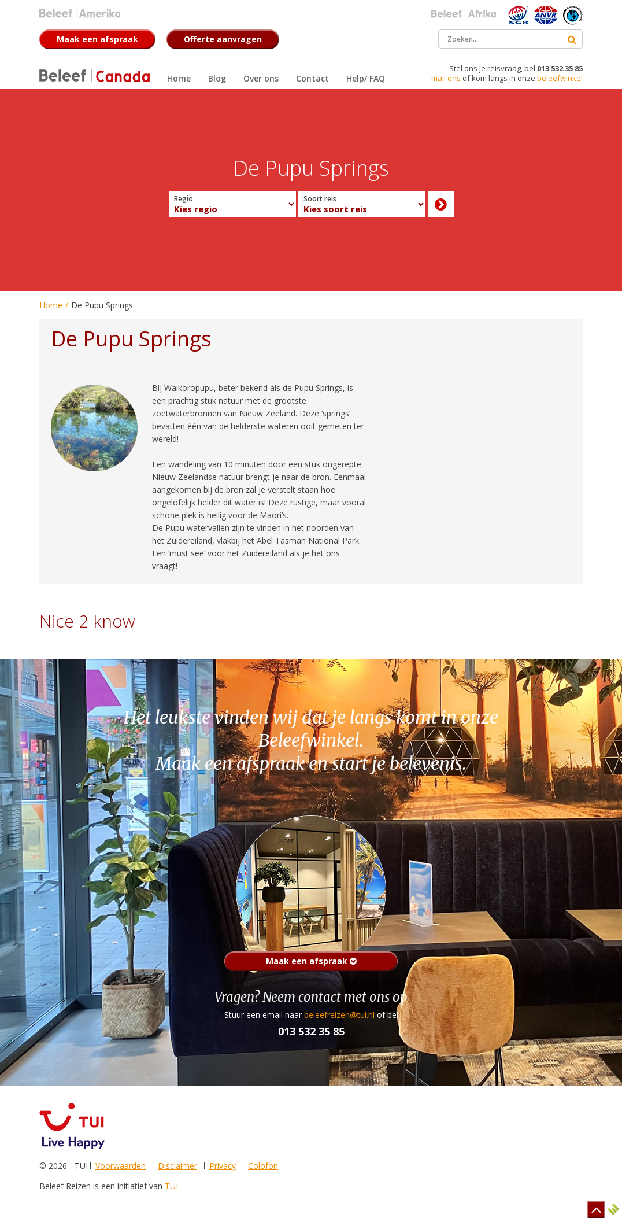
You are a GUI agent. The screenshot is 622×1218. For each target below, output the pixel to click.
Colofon (263, 1165)
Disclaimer (177, 1165)
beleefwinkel (560, 78)
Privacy (222, 1165)
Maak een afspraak (311, 960)
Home (50, 305)
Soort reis (319, 198)
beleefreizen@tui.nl (339, 1014)
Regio (183, 198)
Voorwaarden (120, 1165)
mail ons (446, 78)
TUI (171, 1185)
